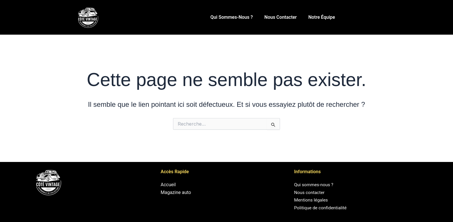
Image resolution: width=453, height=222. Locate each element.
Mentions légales (311, 200)
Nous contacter (280, 17)
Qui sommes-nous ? (231, 17)
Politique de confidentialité (321, 207)
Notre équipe (321, 17)
